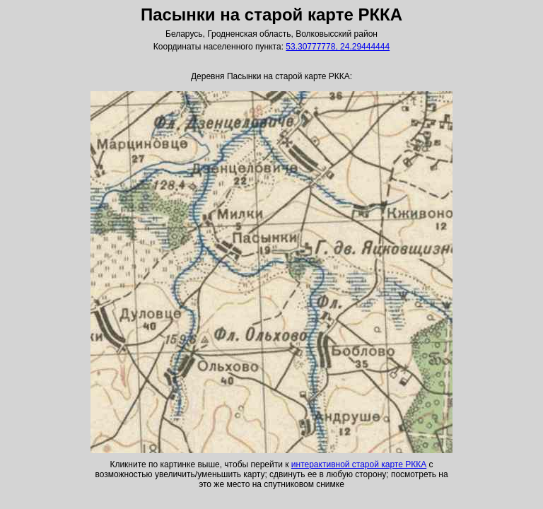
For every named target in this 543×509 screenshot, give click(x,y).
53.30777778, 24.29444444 (338, 47)
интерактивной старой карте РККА (358, 464)
